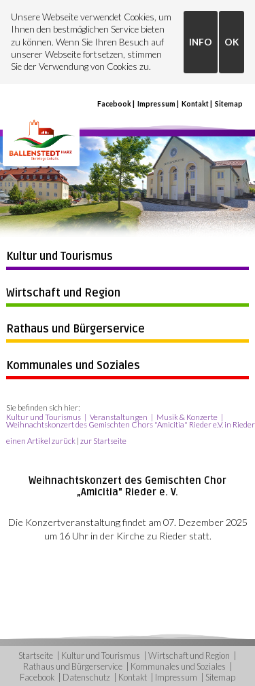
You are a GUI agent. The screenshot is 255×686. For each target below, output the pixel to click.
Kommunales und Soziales (73, 366)
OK (231, 42)
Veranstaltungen (119, 417)
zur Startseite (103, 440)
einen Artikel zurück (40, 440)
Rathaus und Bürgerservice (75, 329)
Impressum (156, 104)
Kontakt (195, 104)
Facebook (114, 104)
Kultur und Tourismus (59, 256)
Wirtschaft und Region (63, 293)
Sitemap (229, 104)
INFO (200, 42)
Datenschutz (86, 677)
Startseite (35, 655)
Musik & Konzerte (187, 417)
